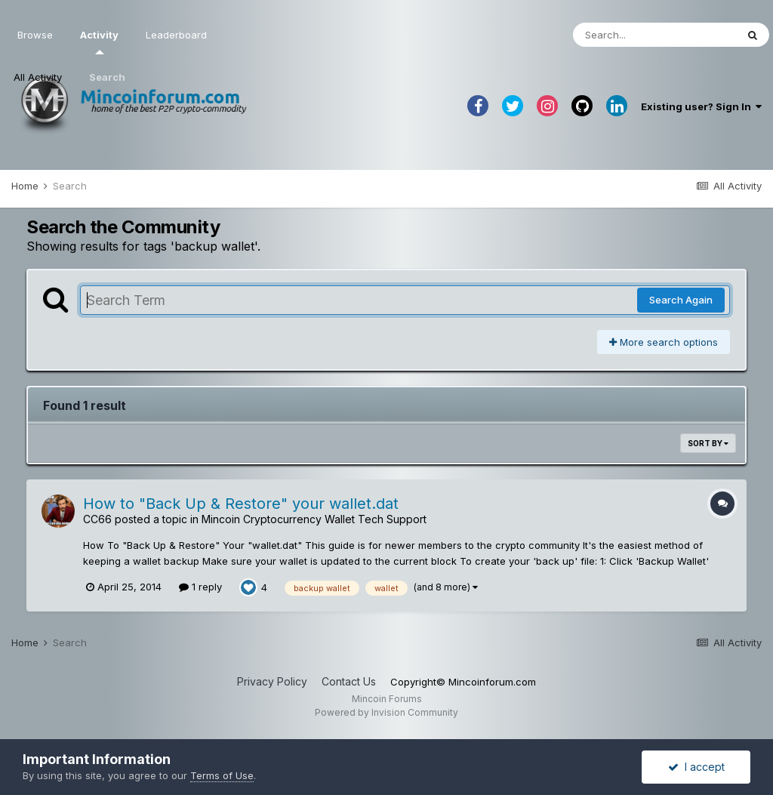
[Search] (654, 35)
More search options (663, 342)
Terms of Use (222, 775)
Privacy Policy (272, 681)
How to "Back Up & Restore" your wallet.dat (241, 504)
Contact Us (349, 681)
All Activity (38, 77)
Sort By (708, 443)
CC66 (97, 519)
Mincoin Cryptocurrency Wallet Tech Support (314, 519)
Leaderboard (176, 35)
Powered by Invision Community (386, 712)
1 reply (200, 587)
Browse (35, 35)
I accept (696, 766)
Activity (99, 41)
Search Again (681, 300)
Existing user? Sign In (701, 106)
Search (107, 77)
